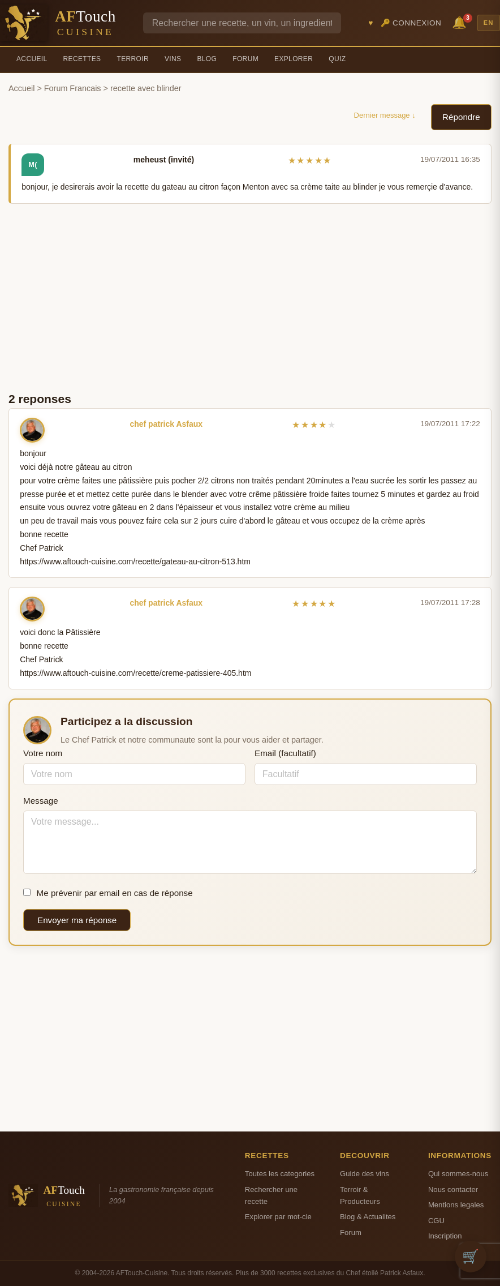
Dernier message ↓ (385, 115)
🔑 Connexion (411, 23)
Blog (207, 59)
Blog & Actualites (367, 1216)
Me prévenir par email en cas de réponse (108, 893)
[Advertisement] (250, 296)
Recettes (82, 59)
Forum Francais (72, 88)
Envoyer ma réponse (77, 920)
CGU (436, 1220)
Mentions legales (456, 1205)
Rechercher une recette (271, 1195)
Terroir (133, 59)
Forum (245, 59)
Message (40, 800)
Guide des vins (364, 1173)
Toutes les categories (279, 1173)
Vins (173, 59)
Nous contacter (453, 1189)
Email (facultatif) (285, 753)
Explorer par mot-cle (278, 1216)
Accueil (32, 59)
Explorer (293, 59)
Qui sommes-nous (458, 1173)
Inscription (445, 1236)
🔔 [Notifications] (461, 22)
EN (489, 22)
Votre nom (42, 753)
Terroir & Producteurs (360, 1195)
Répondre (461, 117)
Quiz (337, 59)
